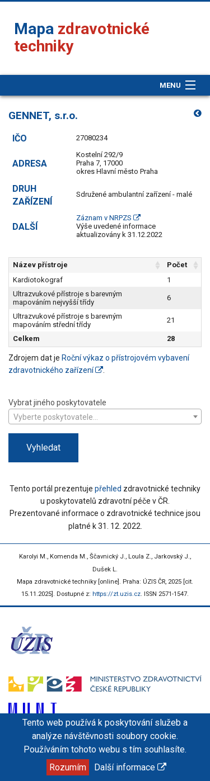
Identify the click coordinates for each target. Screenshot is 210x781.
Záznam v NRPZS (108, 218)
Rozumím (67, 767)
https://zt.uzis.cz (116, 594)
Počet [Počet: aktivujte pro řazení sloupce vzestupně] (177, 265)
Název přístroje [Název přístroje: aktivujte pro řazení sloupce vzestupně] (40, 265)
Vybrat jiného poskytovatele (105, 410)
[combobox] (105, 416)
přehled (108, 488)
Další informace (130, 767)
